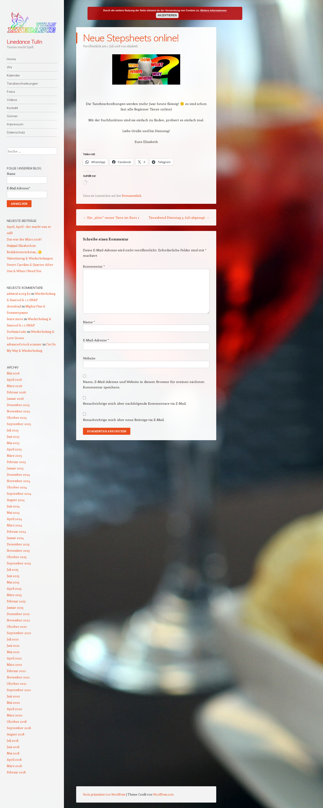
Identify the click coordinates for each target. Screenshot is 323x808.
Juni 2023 (13, 576)
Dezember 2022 (18, 614)
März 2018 (14, 766)
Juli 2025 (13, 430)
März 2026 (14, 386)
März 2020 (14, 715)
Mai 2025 (13, 443)
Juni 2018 (13, 747)
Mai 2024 (13, 512)
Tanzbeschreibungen (22, 83)
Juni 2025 (13, 436)
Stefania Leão (16, 331)
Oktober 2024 (17, 487)
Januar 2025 (15, 468)
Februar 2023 (16, 601)
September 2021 (19, 690)
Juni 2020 (13, 696)
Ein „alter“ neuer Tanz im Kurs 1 (111, 217)
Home (11, 59)
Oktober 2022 (17, 626)
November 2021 (18, 677)
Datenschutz (16, 132)
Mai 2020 (13, 702)
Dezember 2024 (18, 474)
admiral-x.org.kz (18, 293)
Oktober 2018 (17, 721)
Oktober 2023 (17, 557)
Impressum (15, 124)
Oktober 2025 (17, 417)
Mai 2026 (13, 373)
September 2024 (19, 493)
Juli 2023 (12, 569)
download (14, 306)
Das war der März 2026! (24, 239)
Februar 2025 (16, 462)
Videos (12, 100)
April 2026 (14, 379)
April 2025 (14, 449)
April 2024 (14, 519)
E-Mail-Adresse (96, 340)
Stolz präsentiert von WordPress (104, 794)
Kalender (13, 75)
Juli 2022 (13, 639)
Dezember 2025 (18, 405)
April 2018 (14, 759)
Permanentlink (131, 195)
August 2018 (15, 734)
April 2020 (14, 709)
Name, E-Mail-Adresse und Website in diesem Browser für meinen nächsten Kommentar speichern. (143, 384)
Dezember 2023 (18, 544)
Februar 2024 (16, 531)
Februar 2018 (16, 772)
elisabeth (132, 46)
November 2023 (18, 550)
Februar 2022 (16, 671)
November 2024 (18, 481)
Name (89, 322)
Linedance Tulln (24, 41)
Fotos (11, 92)
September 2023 (19, 563)
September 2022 (19, 633)
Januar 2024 (15, 538)
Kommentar (94, 266)
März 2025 (14, 455)
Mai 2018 (13, 753)
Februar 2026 (16, 392)
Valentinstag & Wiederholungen (30, 258)
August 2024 (15, 500)
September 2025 (19, 424)
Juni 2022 (13, 645)
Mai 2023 (13, 582)
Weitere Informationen (213, 10)
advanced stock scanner (24, 344)
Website (89, 358)
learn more (15, 319)
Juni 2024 (13, 506)
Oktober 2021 (17, 683)
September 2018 (19, 728)
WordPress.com (163, 794)
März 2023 (14, 595)
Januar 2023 (15, 607)
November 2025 (18, 411)
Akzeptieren (167, 15)
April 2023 (14, 588)
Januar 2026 (15, 398)
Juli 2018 (13, 740)
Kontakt (12, 108)
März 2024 (14, 525)
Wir (9, 67)
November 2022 (18, 620)
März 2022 (14, 664)
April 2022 (14, 658)
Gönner (12, 116)
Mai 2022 (13, 652)
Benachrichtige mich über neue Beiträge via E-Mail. (124, 419)
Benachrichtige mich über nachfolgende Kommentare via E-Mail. (135, 403)
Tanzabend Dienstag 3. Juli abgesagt (178, 217)
